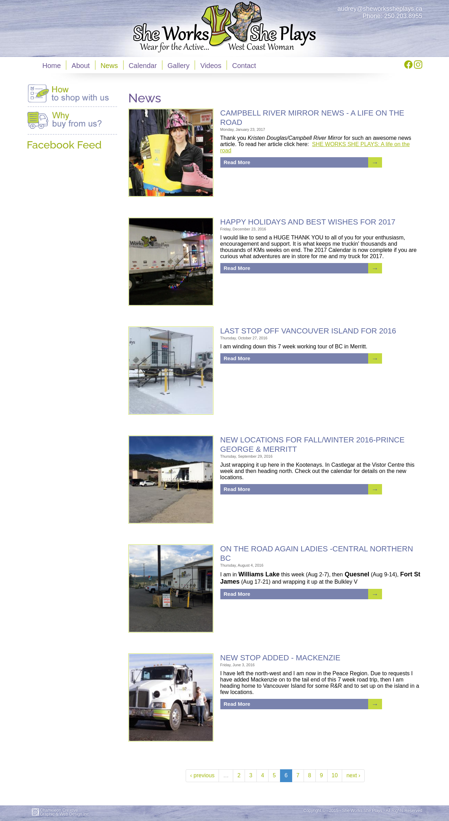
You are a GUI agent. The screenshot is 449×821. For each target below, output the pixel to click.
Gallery (178, 65)
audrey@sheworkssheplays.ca (380, 8)
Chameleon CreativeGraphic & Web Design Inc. (65, 812)
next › (353, 775)
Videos (210, 65)
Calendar (143, 65)
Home (51, 65)
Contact (244, 65)
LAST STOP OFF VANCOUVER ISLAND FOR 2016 (308, 331)
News (109, 65)
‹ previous (202, 775)
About (80, 65)
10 (335, 775)
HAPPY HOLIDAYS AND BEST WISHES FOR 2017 (308, 222)
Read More (237, 162)
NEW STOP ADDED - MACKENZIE (280, 657)
